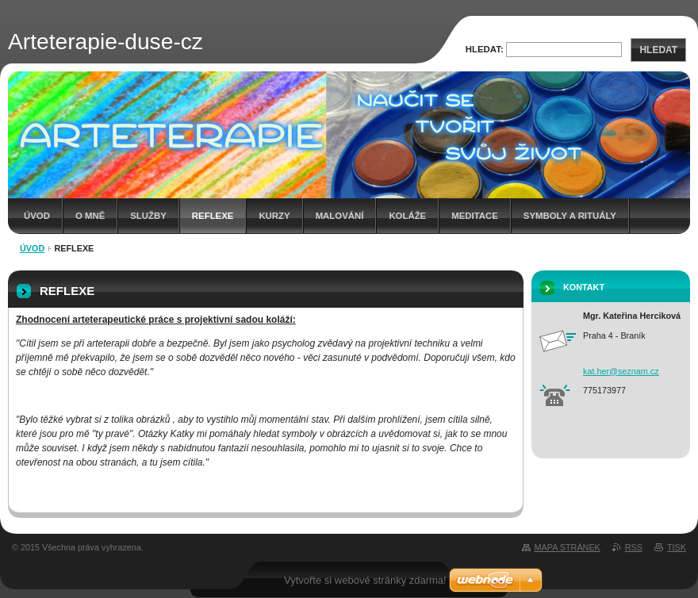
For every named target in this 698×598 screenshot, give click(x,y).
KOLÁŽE (407, 215)
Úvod (37, 215)
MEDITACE (474, 215)
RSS (633, 547)
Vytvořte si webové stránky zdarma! (365, 580)
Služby (148, 215)
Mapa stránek (567, 547)
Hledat (658, 50)
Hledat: (485, 49)
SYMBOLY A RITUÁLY (570, 215)
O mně (90, 215)
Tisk (676, 547)
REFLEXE (213, 215)
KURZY (274, 215)
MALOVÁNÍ (340, 215)
